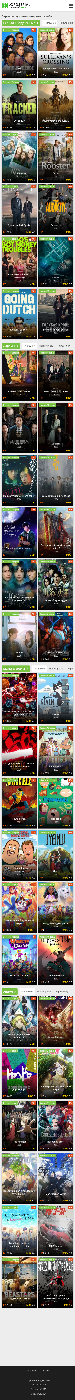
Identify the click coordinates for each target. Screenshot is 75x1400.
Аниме (9, 991)
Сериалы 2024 (38, 1393)
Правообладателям (39, 1380)
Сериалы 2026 (38, 1384)
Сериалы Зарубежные (20, 23)
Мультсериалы (15, 669)
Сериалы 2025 (38, 1389)
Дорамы (10, 346)
